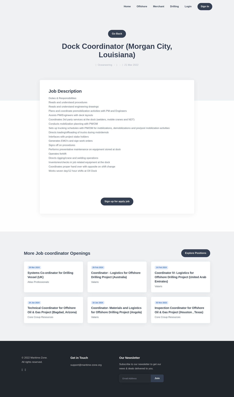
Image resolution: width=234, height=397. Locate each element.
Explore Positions (195, 253)
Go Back (117, 33)
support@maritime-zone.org (86, 365)
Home (127, 6)
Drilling (174, 6)
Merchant (158, 6)
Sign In (205, 6)
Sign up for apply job (117, 201)
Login (188, 6)
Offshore (142, 6)
